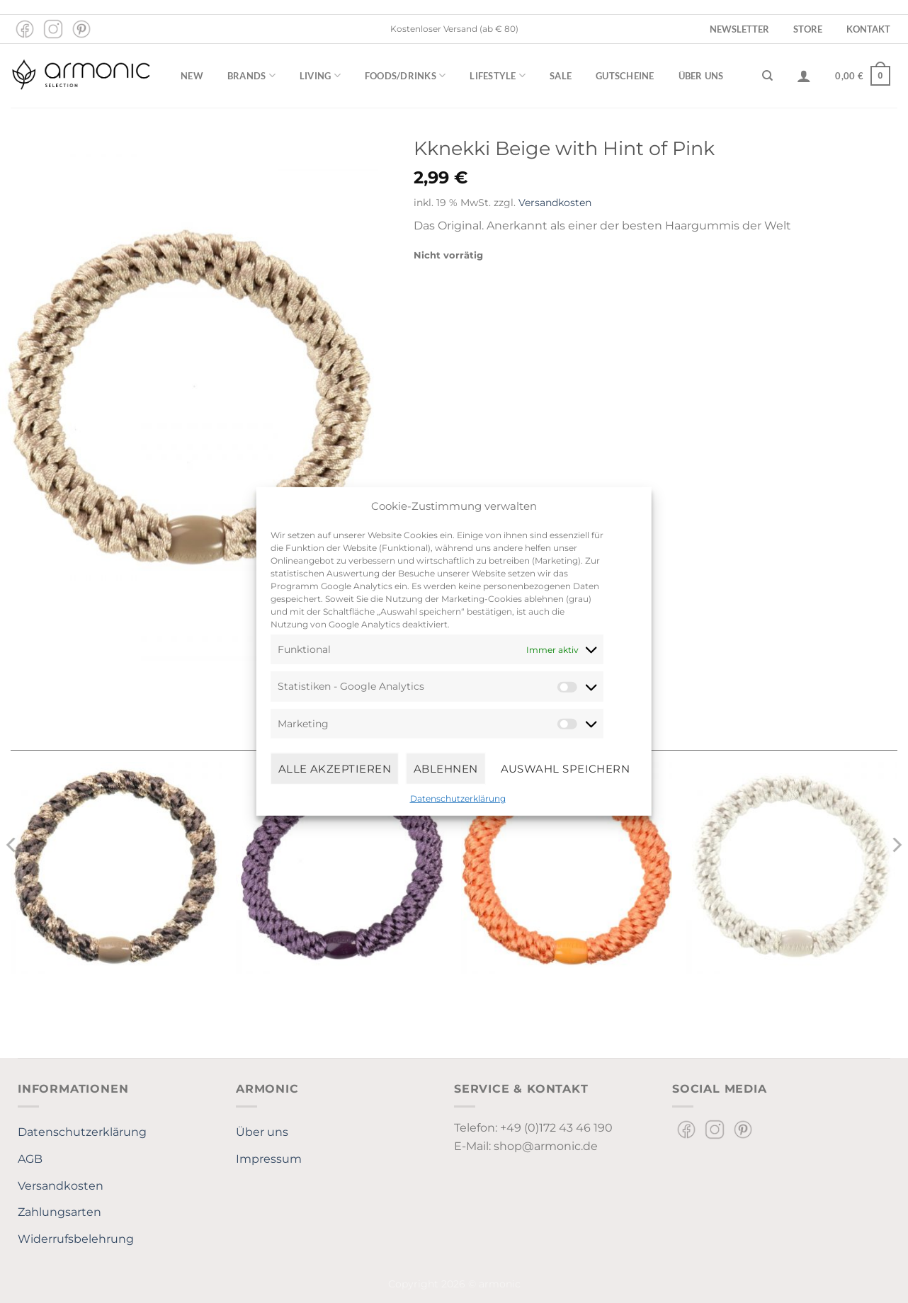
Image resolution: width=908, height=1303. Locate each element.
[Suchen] (767, 76)
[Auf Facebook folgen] (24, 29)
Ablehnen (446, 768)
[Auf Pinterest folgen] (81, 29)
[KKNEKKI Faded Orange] (566, 867)
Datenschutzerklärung (458, 798)
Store (807, 29)
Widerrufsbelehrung (76, 1239)
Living (320, 75)
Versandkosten (554, 202)
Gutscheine (625, 75)
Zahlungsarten (59, 1212)
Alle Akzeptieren (334, 768)
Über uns (701, 75)
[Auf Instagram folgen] (53, 29)
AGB (30, 1159)
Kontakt (868, 29)
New (192, 75)
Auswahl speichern (565, 768)
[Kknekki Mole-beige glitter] (116, 867)
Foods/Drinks (405, 75)
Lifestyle (498, 75)
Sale (561, 75)
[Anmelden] (804, 76)
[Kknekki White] (791, 867)
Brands (251, 75)
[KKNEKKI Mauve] (341, 867)
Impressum (269, 1159)
